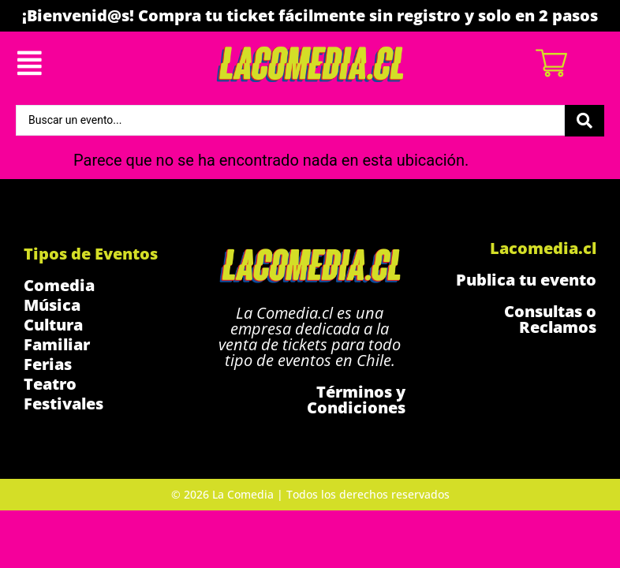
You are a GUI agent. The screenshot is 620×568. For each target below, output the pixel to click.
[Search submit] (584, 120)
